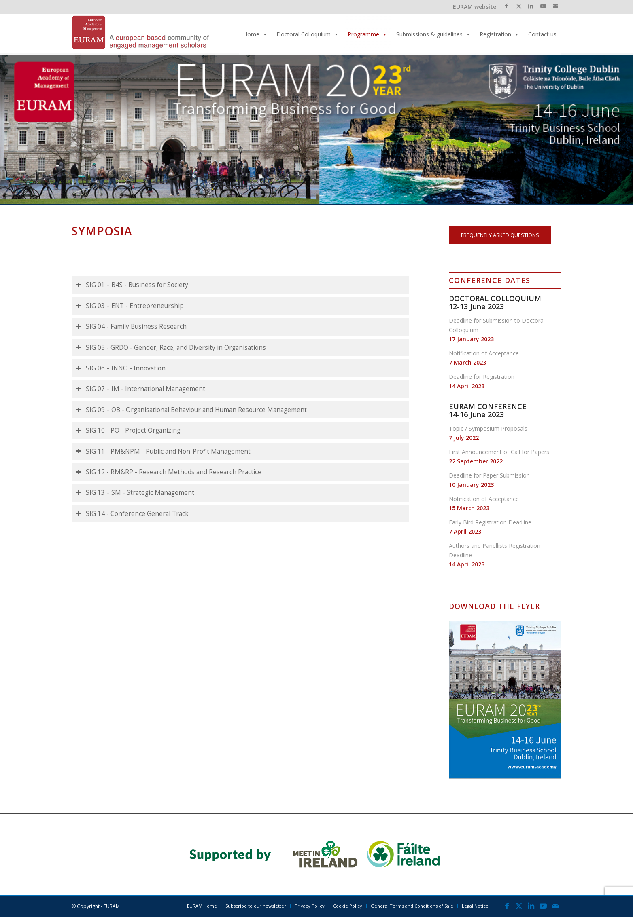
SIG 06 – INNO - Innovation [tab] (121, 368)
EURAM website (474, 7)
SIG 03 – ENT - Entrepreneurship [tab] (130, 306)
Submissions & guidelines (433, 34)
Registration (499, 34)
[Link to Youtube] (543, 6)
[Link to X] (519, 6)
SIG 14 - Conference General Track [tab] (132, 513)
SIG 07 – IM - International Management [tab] (140, 389)
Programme (367, 34)
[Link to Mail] (555, 6)
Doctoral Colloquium (307, 34)
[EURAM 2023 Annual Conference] (140, 34)
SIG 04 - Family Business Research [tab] (131, 326)
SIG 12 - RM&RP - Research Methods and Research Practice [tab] (168, 472)
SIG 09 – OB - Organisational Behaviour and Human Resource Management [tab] (191, 410)
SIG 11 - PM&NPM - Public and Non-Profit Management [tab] (163, 451)
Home (255, 34)
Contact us (542, 34)
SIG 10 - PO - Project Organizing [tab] (128, 430)
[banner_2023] (317, 854)
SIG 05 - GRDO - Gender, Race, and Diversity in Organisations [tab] (171, 347)
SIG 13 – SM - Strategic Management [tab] (135, 492)
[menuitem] (202, 906)
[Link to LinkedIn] (531, 6)
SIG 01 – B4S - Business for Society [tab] (132, 285)
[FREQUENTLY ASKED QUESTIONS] (500, 235)
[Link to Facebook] (506, 6)
